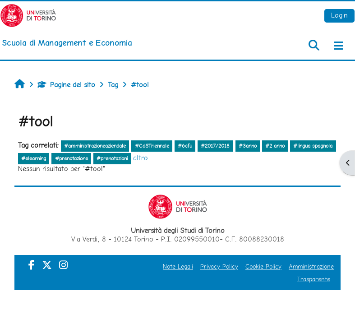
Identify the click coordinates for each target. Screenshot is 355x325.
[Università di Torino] (28, 14)
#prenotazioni (112, 158)
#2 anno (275, 146)
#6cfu (185, 146)
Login (339, 15)
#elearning (33, 158)
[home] (67, 43)
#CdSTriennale (152, 146)
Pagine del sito (66, 84)
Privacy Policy (219, 266)
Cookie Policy (263, 266)
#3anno (248, 146)
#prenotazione (71, 158)
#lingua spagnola (312, 146)
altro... (143, 157)
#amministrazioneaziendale (95, 146)
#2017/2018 (215, 146)
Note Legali (178, 266)
